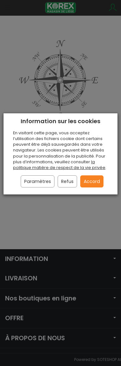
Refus (67, 181)
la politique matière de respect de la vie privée (59, 164)
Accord (92, 181)
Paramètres (37, 181)
